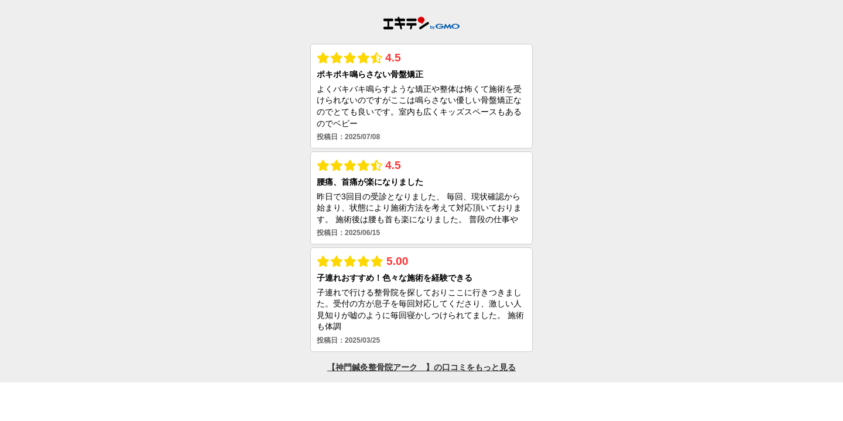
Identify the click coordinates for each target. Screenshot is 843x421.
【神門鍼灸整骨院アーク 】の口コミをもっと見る (421, 367)
